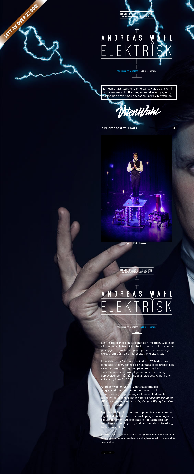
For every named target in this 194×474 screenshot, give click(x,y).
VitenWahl (129, 435)
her (111, 442)
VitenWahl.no (163, 96)
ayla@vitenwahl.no (153, 438)
